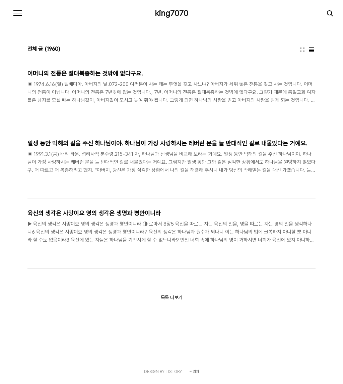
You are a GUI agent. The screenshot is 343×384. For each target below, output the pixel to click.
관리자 (194, 371)
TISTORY (173, 371)
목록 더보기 (171, 297)
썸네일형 (302, 50)
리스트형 (311, 50)
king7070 (171, 13)
